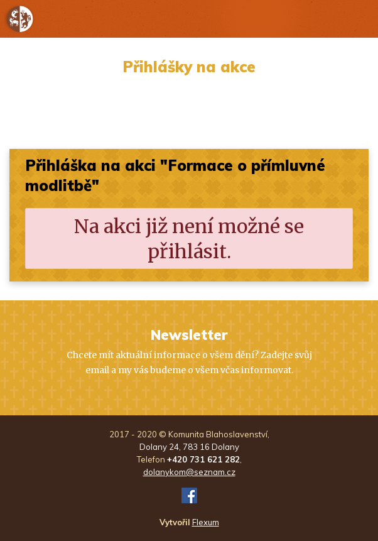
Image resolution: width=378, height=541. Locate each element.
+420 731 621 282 (203, 459)
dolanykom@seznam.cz (189, 472)
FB (189, 495)
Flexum (205, 522)
